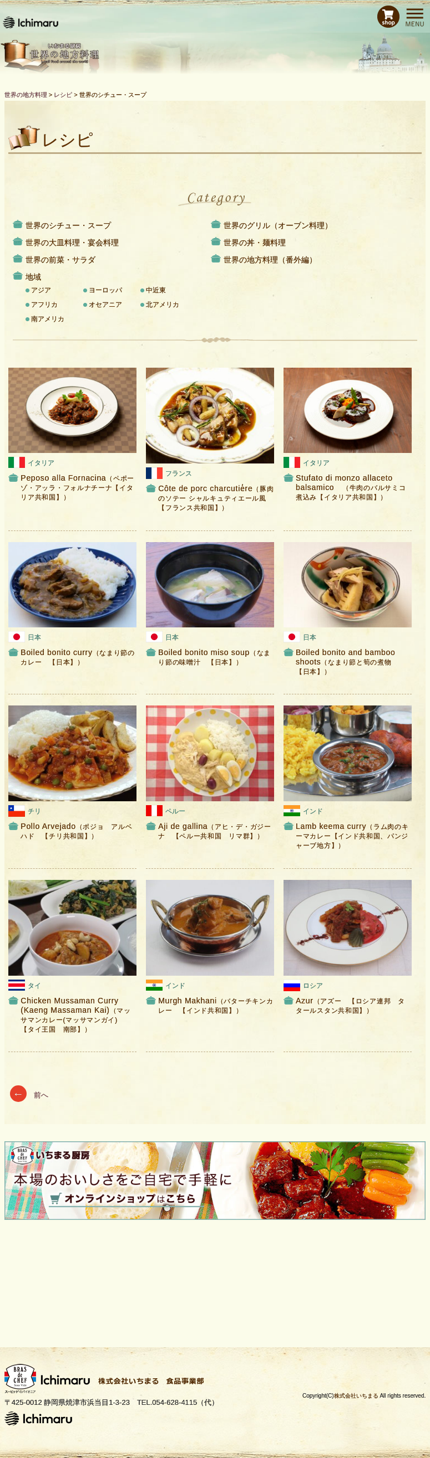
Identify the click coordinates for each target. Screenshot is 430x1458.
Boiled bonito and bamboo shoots (347, 662)
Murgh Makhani (215, 1005)
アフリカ (44, 304)
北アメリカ (162, 304)
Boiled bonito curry (77, 657)
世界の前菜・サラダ (60, 259)
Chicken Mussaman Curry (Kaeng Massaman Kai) (75, 1014)
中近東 (156, 290)
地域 (33, 276)
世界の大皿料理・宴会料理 (72, 242)
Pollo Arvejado (76, 831)
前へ (29, 1095)
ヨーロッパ (105, 290)
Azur (350, 1005)
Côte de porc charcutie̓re (216, 498)
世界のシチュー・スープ (68, 225)
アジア (41, 290)
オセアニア (105, 304)
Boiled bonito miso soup (214, 657)
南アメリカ (47, 319)
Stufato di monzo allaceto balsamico (351, 487)
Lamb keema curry (352, 835)
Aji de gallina (214, 831)
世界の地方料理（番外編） (270, 259)
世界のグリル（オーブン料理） (278, 225)
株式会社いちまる (356, 1396)
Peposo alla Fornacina (77, 487)
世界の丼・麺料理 (255, 242)
